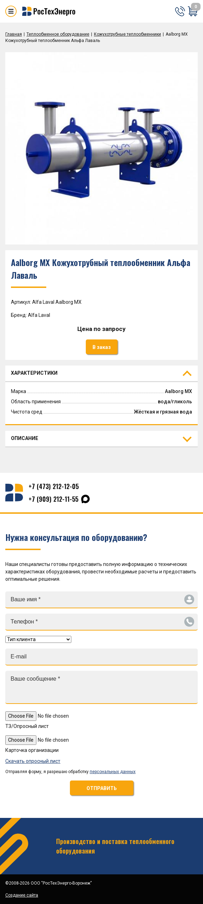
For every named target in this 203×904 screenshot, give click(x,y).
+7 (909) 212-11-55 (53, 499)
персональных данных (113, 771)
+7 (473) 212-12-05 (54, 486)
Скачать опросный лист (32, 761)
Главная (13, 34)
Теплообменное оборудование (57, 34)
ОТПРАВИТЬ (101, 788)
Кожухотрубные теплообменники (127, 34)
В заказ (101, 347)
